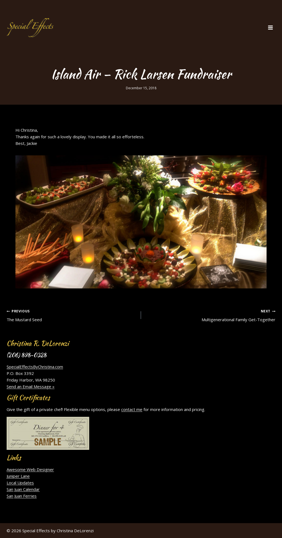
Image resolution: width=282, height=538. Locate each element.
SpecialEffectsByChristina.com (35, 366)
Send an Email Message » (31, 386)
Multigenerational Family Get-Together (210, 314)
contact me (131, 409)
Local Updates (20, 482)
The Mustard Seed (72, 314)
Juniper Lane (18, 476)
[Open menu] (270, 27)
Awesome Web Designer (30, 469)
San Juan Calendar (23, 489)
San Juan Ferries (22, 496)
